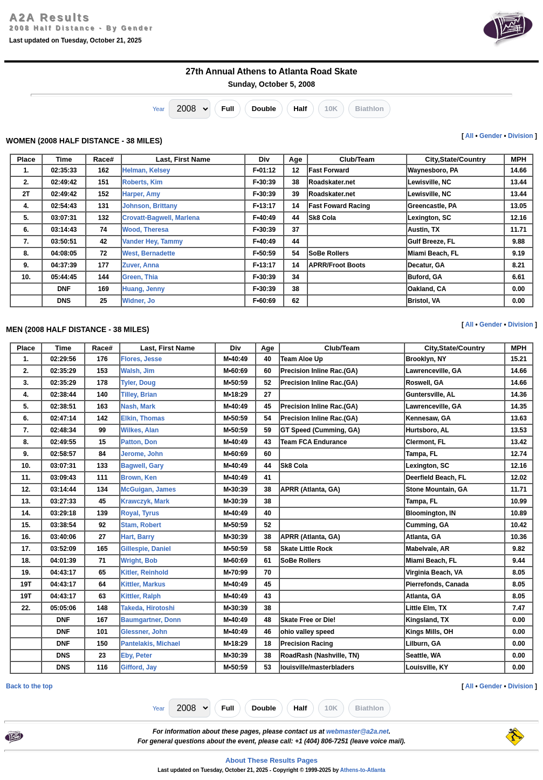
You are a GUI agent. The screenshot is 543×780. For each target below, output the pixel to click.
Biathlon (369, 109)
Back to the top (29, 686)
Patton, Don (139, 442)
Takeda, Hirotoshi (148, 608)
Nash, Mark (138, 406)
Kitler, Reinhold (144, 572)
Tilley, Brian (139, 394)
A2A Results (49, 17)
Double (264, 109)
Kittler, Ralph (141, 596)
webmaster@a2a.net (357, 731)
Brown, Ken (139, 477)
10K (331, 109)
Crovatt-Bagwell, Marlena (161, 218)
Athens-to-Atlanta (363, 770)
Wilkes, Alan (140, 430)
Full (228, 109)
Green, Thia (140, 277)
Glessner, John (144, 632)
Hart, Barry (137, 537)
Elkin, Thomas (142, 418)
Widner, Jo (138, 301)
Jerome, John (142, 454)
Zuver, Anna (140, 265)
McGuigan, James (148, 489)
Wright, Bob (139, 560)
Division (520, 136)
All (469, 136)
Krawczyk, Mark (145, 501)
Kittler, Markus (143, 584)
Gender (490, 136)
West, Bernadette (148, 253)
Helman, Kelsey (146, 170)
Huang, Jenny (143, 289)
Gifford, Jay (139, 667)
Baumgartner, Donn (151, 620)
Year (158, 109)
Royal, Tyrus (140, 513)
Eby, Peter (136, 655)
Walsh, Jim (137, 371)
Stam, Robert (141, 525)
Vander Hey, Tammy (152, 241)
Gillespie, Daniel (146, 549)
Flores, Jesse (141, 359)
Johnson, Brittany (149, 206)
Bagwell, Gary (142, 466)
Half (300, 109)
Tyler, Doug (138, 382)
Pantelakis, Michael (150, 643)
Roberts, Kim (142, 182)
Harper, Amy (141, 194)
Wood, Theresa (145, 229)
